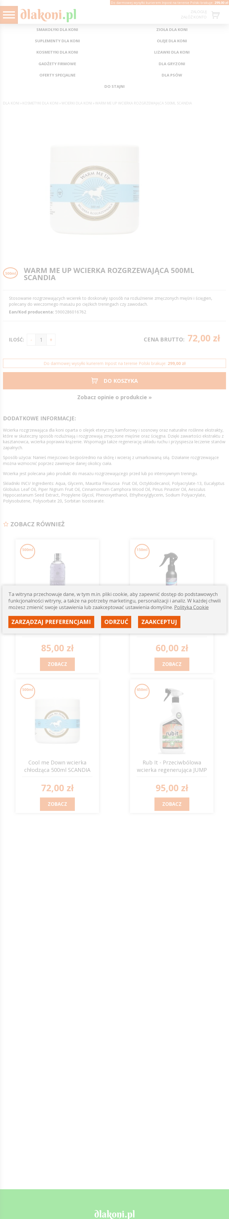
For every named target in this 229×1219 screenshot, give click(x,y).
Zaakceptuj (159, 622)
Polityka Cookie (191, 607)
